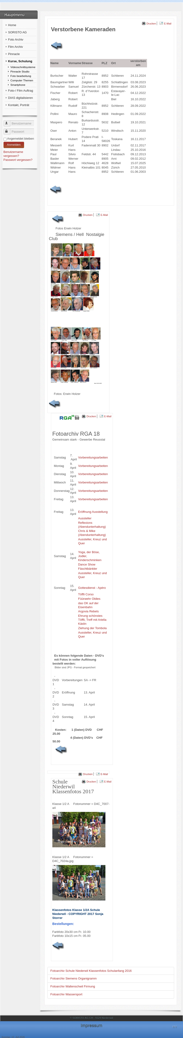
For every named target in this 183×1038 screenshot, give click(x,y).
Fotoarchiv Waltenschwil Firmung (72, 986)
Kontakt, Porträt (18, 105)
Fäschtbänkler (87, 568)
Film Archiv (15, 46)
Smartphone (18, 84)
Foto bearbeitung (21, 75)
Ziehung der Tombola (92, 628)
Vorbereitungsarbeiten (93, 457)
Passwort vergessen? (18, 160)
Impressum (91, 1025)
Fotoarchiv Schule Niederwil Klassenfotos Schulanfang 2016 (91, 970)
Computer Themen (22, 80)
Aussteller (84, 518)
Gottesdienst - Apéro (92, 588)
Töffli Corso (85, 594)
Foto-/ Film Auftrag (20, 90)
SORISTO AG (17, 32)
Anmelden (14, 144)
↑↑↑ (174, 1026)
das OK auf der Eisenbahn (88, 605)
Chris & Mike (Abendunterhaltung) (92, 533)
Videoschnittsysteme (23, 67)
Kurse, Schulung (20, 61)
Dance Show (86, 564)
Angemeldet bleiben (20, 138)
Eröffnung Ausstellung (93, 512)
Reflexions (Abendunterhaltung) (92, 524)
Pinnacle (14, 54)
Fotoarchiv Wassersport (66, 994)
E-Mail (165, 23)
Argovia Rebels (88, 611)
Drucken (149, 23)
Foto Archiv (15, 39)
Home (12, 25)
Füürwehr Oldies (89, 598)
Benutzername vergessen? (13, 154)
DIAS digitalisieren (20, 98)
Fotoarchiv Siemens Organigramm (73, 978)
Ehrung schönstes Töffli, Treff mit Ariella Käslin (92, 619)
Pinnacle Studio (20, 71)
